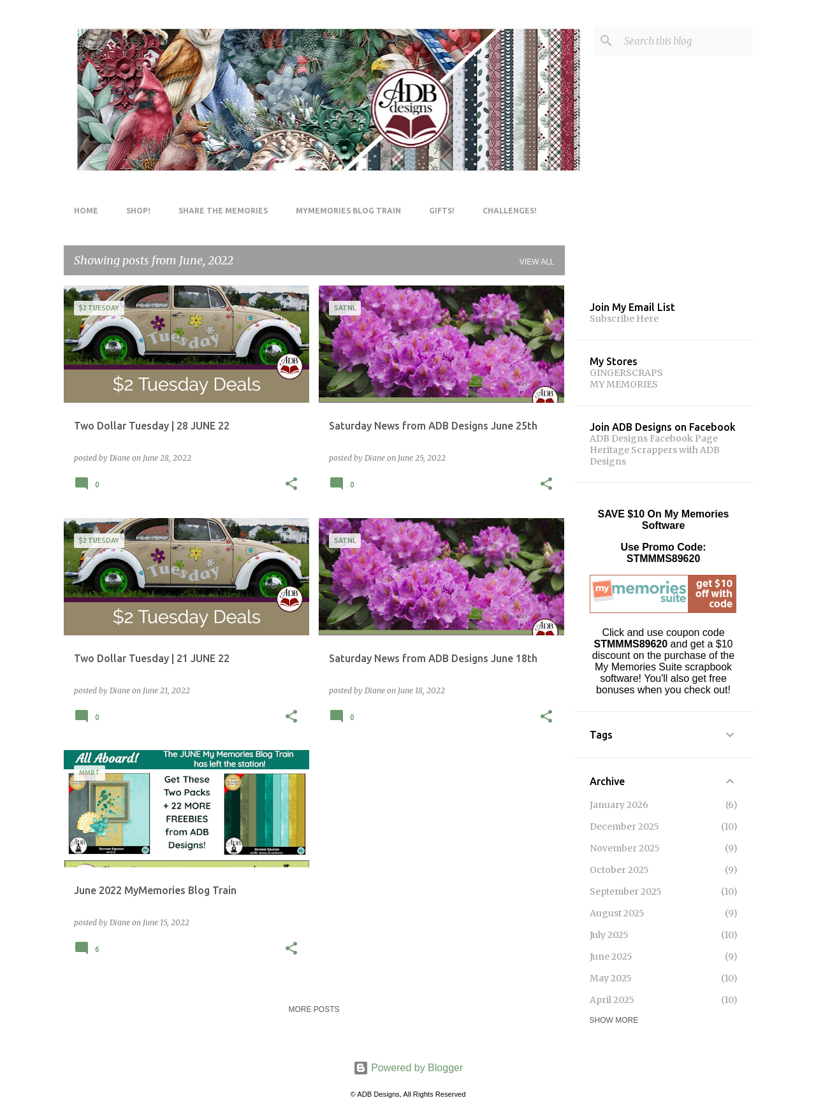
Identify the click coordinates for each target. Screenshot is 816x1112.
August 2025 (617, 913)
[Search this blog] (686, 40)
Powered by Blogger (408, 1067)
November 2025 (625, 848)
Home (86, 210)
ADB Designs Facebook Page (654, 438)
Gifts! (442, 210)
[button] (291, 484)
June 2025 (611, 956)
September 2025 (626, 891)
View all (537, 261)
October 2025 (619, 870)
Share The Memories (223, 210)
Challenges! (510, 210)
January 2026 (619, 805)
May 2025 (611, 978)
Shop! (138, 210)
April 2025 (612, 1000)
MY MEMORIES (624, 384)
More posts (313, 1009)
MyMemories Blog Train (348, 210)
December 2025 (624, 826)
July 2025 (609, 935)
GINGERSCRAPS (626, 373)
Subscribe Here (624, 318)
